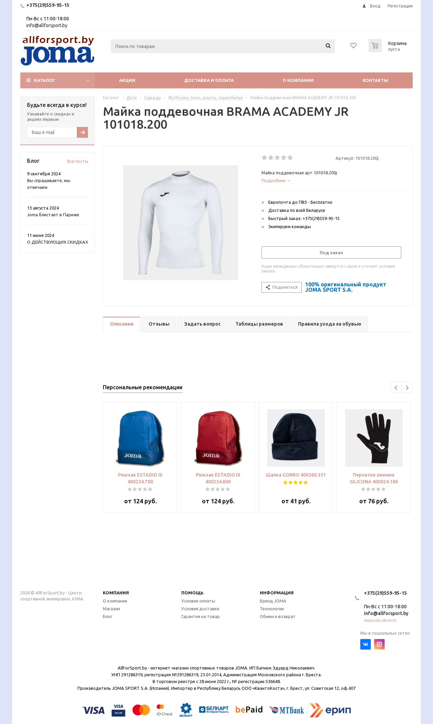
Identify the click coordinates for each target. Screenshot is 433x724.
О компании (298, 80)
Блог (107, 616)
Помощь (192, 592)
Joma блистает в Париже (53, 214)
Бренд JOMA (273, 600)
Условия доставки (200, 608)
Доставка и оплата (209, 80)
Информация (277, 592)
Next (407, 387)
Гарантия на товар (200, 616)
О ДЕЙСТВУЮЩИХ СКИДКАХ (57, 242)
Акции (127, 80)
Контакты (375, 80)
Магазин (111, 608)
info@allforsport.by (46, 25)
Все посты (77, 161)
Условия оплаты (198, 600)
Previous (396, 387)
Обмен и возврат (278, 616)
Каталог (44, 80)
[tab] (333, 180)
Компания (116, 592)
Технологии (272, 608)
